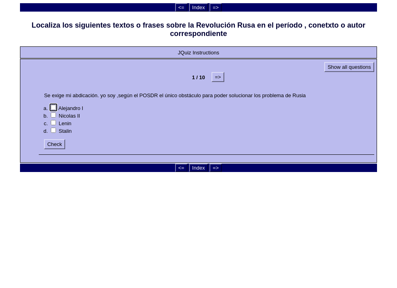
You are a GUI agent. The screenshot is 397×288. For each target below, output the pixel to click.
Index (198, 7)
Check (54, 144)
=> (216, 7)
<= (181, 7)
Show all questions (349, 67)
